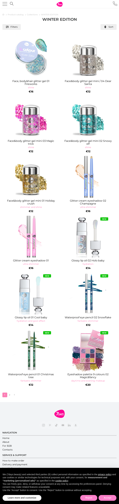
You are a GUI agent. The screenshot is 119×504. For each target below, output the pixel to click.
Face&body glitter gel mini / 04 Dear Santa (88, 83)
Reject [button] (88, 497)
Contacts (7, 449)
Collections (32, 14)
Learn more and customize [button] (22, 497)
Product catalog (16, 14)
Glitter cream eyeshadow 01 (31, 260)
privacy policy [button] (105, 474)
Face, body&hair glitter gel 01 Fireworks (30, 83)
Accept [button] (107, 497)
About (5, 441)
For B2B (7, 445)
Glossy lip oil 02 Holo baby (88, 260)
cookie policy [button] (61, 480)
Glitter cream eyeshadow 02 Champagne (88, 202)
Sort (108, 27)
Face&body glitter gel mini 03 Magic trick (31, 142)
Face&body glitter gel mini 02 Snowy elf (88, 142)
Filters (12, 27)
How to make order (13, 460)
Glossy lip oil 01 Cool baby (31, 317)
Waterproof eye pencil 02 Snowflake (88, 317)
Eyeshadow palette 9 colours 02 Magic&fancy (88, 376)
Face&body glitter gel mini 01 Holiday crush (31, 202)
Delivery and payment (14, 464)
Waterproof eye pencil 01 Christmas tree (31, 376)
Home (5, 438)
